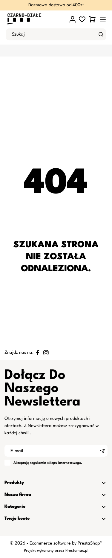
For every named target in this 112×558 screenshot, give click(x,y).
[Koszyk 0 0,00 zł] (92, 19)
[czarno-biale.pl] (32, 19)
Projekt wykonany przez (44, 551)
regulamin (38, 463)
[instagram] (46, 352)
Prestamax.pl (76, 551)
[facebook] (38, 352)
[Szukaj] (101, 34)
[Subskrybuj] (102, 451)
